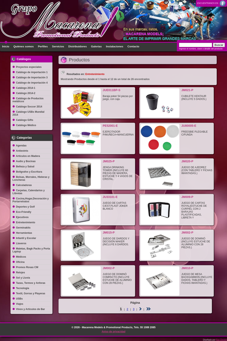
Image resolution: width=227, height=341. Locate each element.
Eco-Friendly (23, 212)
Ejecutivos (22, 217)
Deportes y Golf (25, 206)
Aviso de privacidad (113, 331)
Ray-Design (221, 340)
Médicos (21, 256)
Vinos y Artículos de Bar (30, 309)
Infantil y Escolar (26, 238)
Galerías (96, 46)
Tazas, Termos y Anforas (30, 283)
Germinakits (23, 227)
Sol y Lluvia (23, 277)
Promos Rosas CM (27, 267)
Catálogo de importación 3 (32, 77)
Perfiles (43, 46)
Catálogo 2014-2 (25, 93)
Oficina (20, 262)
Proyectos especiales (29, 67)
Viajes (19, 303)
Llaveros (21, 243)
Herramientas (24, 232)
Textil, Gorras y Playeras (30, 293)
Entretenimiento (25, 222)
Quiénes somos (23, 46)
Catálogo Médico (26, 125)
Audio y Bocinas (26, 161)
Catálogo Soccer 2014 (29, 106)
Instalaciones (114, 46)
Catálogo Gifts (24, 120)
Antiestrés (22, 150)
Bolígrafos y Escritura (29, 171)
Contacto (133, 46)
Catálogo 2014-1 (25, 88)
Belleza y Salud (25, 166)
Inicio (5, 46)
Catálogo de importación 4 (32, 82)
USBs (19, 298)
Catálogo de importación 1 (32, 72)
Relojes (20, 272)
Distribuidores (77, 46)
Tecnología (22, 288)
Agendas (21, 145)
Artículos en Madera (28, 156)
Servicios (58, 46)
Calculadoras (24, 185)
